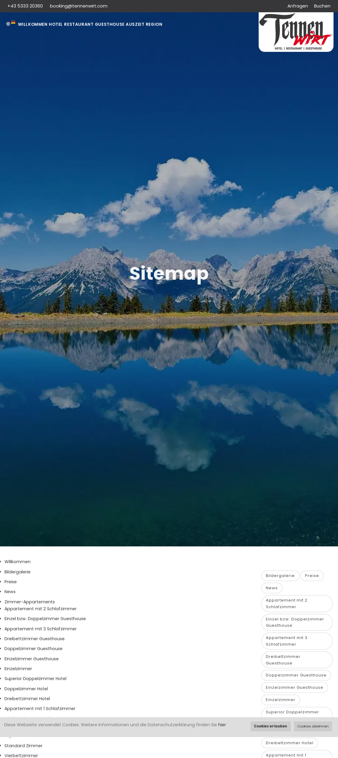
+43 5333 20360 (25, 6)
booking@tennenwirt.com (78, 6)
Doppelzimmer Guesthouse (33, 651)
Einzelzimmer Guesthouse (31, 661)
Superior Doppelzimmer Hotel (35, 681)
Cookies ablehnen (313, 726)
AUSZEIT (160, 24)
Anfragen (297, 6)
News (10, 594)
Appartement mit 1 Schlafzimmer (39, 711)
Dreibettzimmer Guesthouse (34, 641)
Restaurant (93, 24)
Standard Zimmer (23, 748)
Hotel (64, 24)
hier (222, 725)
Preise (10, 584)
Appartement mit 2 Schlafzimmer (40, 611)
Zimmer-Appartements (29, 604)
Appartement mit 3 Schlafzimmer (40, 631)
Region (186, 24)
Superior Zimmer (22, 738)
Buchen (322, 6)
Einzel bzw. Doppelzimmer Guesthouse (45, 621)
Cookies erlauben (270, 726)
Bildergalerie (17, 574)
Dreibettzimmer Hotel (27, 701)
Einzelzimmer (18, 671)
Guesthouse (129, 24)
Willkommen (35, 24)
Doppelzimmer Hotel (26, 691)
